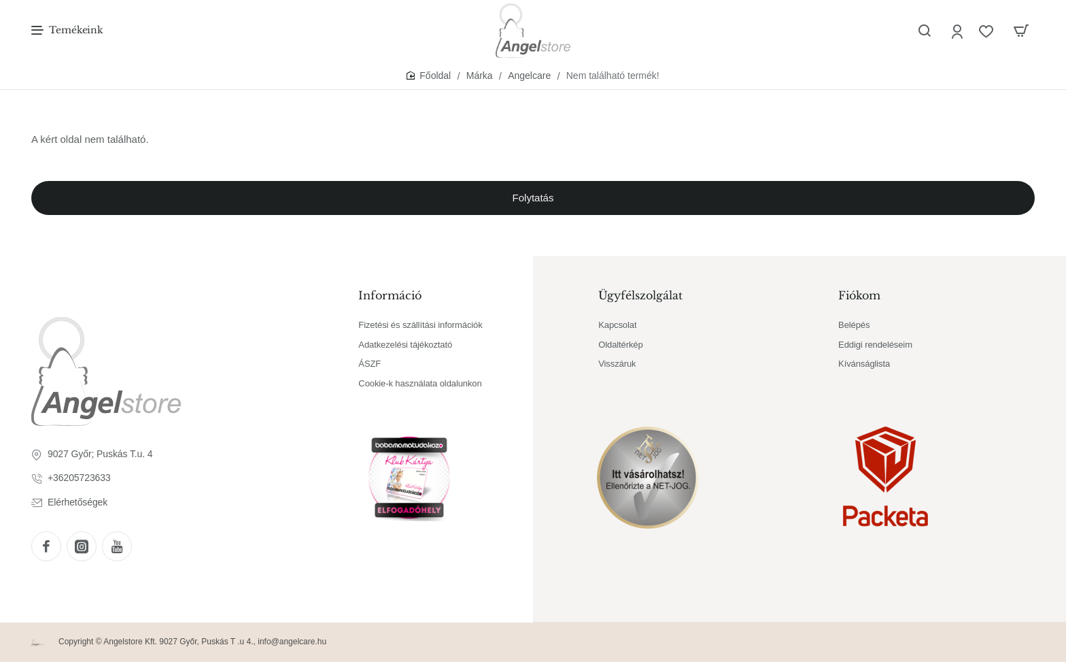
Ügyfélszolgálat (640, 295)
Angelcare (529, 75)
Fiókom (859, 295)
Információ (390, 295)
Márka (479, 75)
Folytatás (533, 197)
